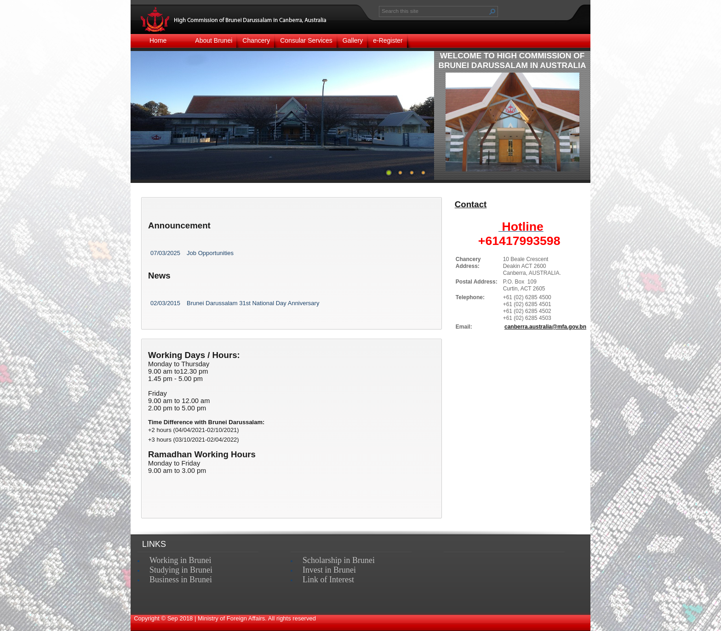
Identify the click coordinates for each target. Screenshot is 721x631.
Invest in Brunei (329, 569)
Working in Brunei (180, 560)
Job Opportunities (210, 253)
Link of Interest (328, 579)
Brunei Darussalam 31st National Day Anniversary (253, 303)
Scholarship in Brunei (339, 560)
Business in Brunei (180, 579)
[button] (492, 11)
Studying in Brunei (180, 569)
